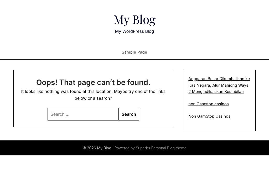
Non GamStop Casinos (209, 116)
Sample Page (134, 52)
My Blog (134, 18)
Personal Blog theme (168, 148)
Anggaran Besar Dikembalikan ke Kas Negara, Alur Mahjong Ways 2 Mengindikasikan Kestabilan (219, 85)
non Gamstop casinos (208, 103)
